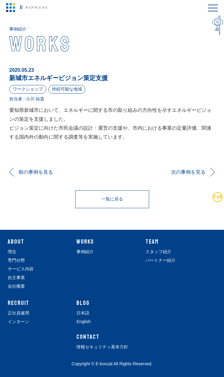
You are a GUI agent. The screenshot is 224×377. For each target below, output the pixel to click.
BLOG (83, 303)
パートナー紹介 (160, 260)
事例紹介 (85, 251)
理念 (12, 251)
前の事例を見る (35, 172)
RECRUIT (18, 303)
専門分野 (16, 260)
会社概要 (16, 286)
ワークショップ (28, 89)
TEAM (152, 241)
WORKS (85, 241)
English (83, 321)
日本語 (82, 312)
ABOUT (16, 241)
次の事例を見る (188, 172)
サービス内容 (21, 268)
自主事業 (16, 277)
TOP (218, 197)
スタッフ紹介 (158, 251)
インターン (18, 321)
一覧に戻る (112, 199)
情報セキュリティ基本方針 (102, 346)
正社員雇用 (18, 312)
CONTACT (87, 337)
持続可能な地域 (67, 89)
